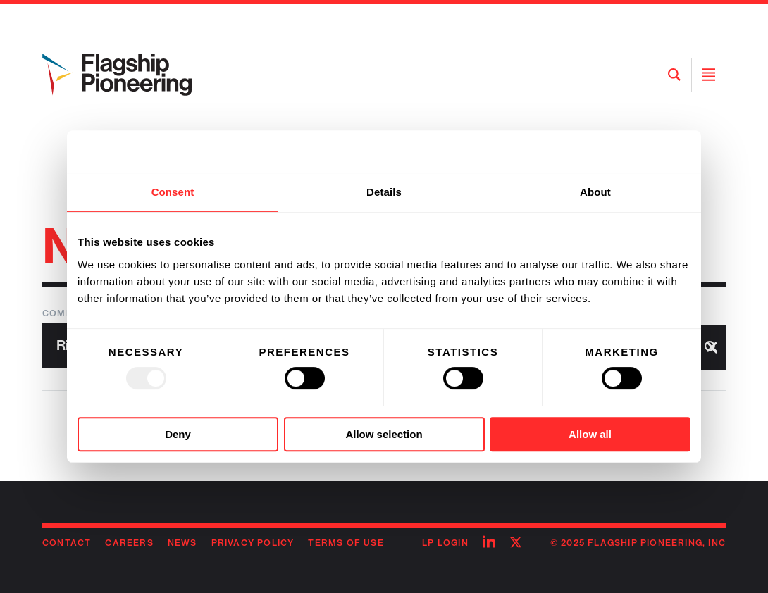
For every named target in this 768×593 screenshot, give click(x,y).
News (182, 542)
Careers (129, 542)
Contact (66, 542)
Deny (178, 434)
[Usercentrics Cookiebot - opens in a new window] (628, 151)
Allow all (590, 434)
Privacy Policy (253, 542)
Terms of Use (345, 542)
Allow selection (383, 434)
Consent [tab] (172, 192)
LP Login (445, 542)
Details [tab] (384, 192)
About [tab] (595, 192)
